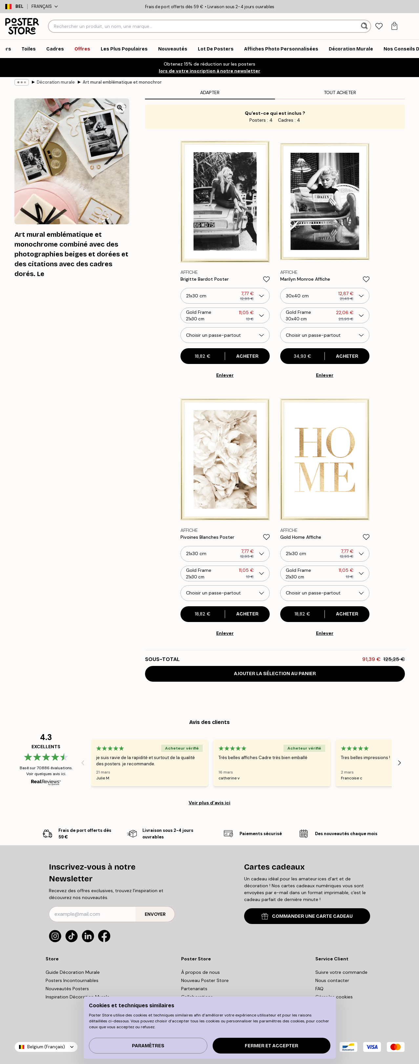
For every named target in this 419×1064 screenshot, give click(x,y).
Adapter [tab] (210, 92)
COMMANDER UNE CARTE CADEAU (307, 916)
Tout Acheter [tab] (340, 92)
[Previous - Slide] (83, 762)
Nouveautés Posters (67, 989)
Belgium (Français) (46, 1047)
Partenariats (194, 989)
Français (44, 6)
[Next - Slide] (399, 762)
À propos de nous (200, 972)
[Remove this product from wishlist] (266, 279)
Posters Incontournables (72, 980)
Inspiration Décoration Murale (78, 997)
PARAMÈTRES (148, 1046)
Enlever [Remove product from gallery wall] (225, 375)
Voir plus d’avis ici (209, 803)
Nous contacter (332, 980)
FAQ (319, 989)
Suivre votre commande (341, 972)
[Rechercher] (365, 26)
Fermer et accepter (271, 1046)
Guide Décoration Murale (73, 972)
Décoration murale (56, 82)
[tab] (379, 26)
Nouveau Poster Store (205, 980)
